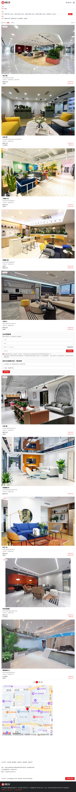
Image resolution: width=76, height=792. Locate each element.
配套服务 (14, 762)
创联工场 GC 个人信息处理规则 (14, 789)
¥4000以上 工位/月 (51, 14)
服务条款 (3, 789)
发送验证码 (70, 347)
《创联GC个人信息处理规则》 (58, 355)
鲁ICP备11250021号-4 (23, 787)
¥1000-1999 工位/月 (19, 14)
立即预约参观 (70, 778)
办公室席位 (20, 18)
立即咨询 (69, 351)
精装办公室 (7, 18)
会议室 (25, 18)
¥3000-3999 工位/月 (41, 14)
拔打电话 (6, 371)
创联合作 (30, 762)
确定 (70, 14)
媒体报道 (25, 762)
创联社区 (19, 762)
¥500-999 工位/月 (8, 14)
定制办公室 (14, 18)
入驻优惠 (9, 762)
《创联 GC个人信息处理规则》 (42, 355)
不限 (2, 8)
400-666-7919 (40, 787)
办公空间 (3, 762)
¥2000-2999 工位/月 (30, 14)
